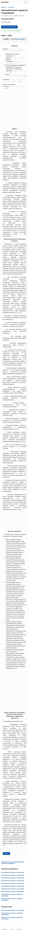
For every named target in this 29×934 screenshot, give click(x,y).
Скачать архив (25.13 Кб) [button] (9, 27)
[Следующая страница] (11, 853)
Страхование (11, 7)
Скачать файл (21, 39)
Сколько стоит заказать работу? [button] (11, 30)
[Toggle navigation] (25, 2)
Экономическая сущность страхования (12, 872)
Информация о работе (12, 862)
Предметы (3, 7)
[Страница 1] (6, 853)
